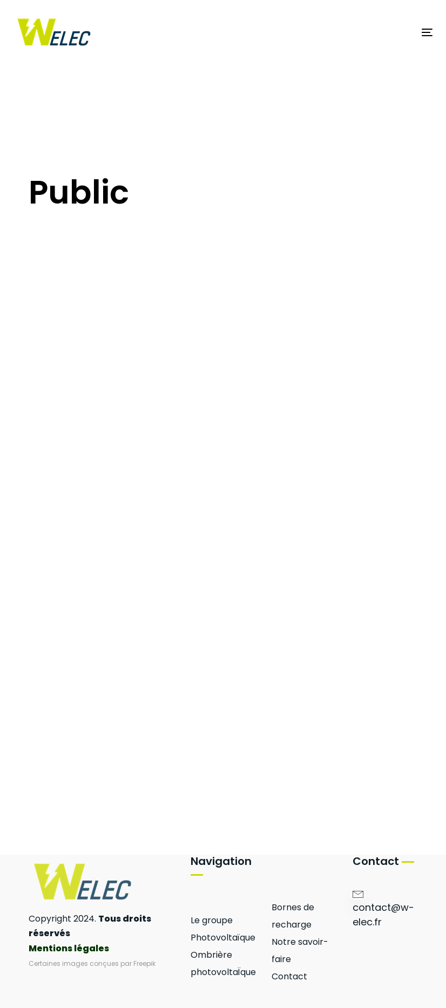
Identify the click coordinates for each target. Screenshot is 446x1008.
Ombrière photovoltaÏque (223, 963)
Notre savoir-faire (300, 950)
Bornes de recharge (293, 916)
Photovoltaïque (223, 937)
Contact (289, 976)
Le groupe (212, 920)
